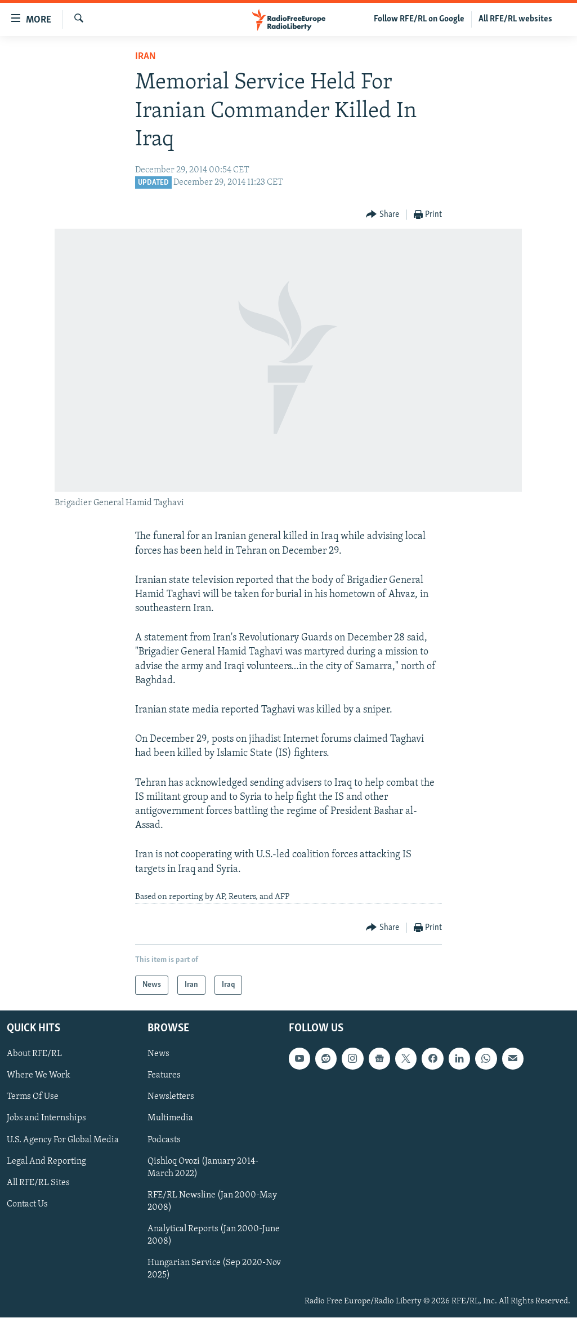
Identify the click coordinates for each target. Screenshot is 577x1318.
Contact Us (27, 1204)
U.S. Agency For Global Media (63, 1140)
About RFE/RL (34, 1054)
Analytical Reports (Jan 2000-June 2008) (213, 1235)
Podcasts (164, 1140)
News (158, 1054)
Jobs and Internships (46, 1118)
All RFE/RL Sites (38, 1182)
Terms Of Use (33, 1097)
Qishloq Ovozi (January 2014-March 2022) (202, 1167)
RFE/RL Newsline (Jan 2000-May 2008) (212, 1201)
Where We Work (38, 1075)
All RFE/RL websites (515, 19)
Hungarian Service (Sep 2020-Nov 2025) (214, 1269)
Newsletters (170, 1097)
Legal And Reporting (46, 1161)
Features (164, 1075)
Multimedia (170, 1118)
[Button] (382, 214)
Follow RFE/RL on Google (419, 19)
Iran (145, 56)
